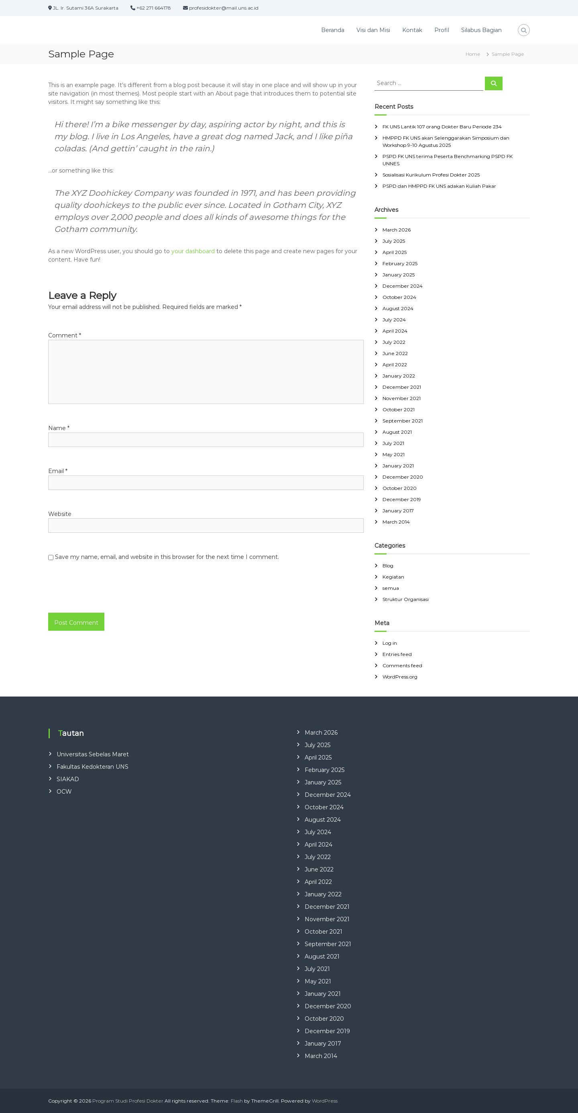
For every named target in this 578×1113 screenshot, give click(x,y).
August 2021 (397, 432)
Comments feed (402, 665)
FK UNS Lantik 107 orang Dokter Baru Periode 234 (442, 127)
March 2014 (396, 522)
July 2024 (394, 320)
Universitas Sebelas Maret (93, 754)
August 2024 (398, 308)
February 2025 (400, 263)
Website (59, 514)
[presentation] (103, 595)
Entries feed (397, 654)
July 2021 (393, 443)
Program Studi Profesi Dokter (127, 1101)
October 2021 (399, 409)
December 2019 (402, 499)
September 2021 (403, 421)
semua (391, 588)
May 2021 (394, 454)
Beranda (332, 30)
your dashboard (193, 251)
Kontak (412, 30)
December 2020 (403, 477)
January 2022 (399, 376)
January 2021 (398, 466)
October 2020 (400, 488)
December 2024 (403, 286)
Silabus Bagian (481, 30)
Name (58, 428)
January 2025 (399, 275)
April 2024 (395, 331)
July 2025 (394, 241)
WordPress (325, 1101)
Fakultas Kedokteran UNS (92, 766)
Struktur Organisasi (406, 599)
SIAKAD (68, 779)
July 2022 (394, 342)
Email (57, 471)
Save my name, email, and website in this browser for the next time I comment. (167, 557)
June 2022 (395, 353)
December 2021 (402, 387)
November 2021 (402, 398)
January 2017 (398, 511)
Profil (441, 30)
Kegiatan (393, 577)
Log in (390, 643)
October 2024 (399, 297)
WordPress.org (400, 677)
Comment (64, 335)
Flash (237, 1101)
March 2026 (397, 230)
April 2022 (395, 365)
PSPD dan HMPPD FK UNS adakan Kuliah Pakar (439, 186)
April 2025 (395, 252)
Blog (388, 566)
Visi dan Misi (373, 30)
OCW (64, 791)
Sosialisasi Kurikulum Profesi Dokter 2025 (431, 175)
